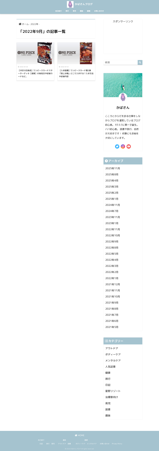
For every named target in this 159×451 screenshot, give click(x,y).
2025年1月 (111, 199)
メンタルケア (113, 360)
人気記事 (110, 366)
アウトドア (111, 348)
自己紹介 (58, 11)
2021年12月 (112, 284)
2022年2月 (111, 272)
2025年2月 (111, 193)
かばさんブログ (79, 4)
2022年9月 (111, 241)
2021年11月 (112, 290)
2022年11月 (112, 229)
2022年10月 (112, 235)
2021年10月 (112, 296)
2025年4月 (111, 180)
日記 (107, 385)
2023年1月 (111, 223)
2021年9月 (111, 302)
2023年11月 (112, 217)
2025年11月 (112, 168)
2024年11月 (112, 205)
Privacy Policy (117, 444)
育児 (74, 11)
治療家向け (111, 397)
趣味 (81, 11)
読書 (107, 409)
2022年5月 (111, 254)
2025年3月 (111, 186)
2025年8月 (111, 174)
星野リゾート (113, 391)
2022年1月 (111, 278)
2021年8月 (111, 309)
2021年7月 (111, 315)
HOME (79, 435)
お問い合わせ (99, 11)
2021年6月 (111, 321)
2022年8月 (111, 247)
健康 (88, 11)
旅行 (67, 11)
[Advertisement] (123, 39)
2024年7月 (111, 211)
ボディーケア (113, 354)
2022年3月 (111, 266)
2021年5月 (111, 327)
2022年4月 (111, 260)
